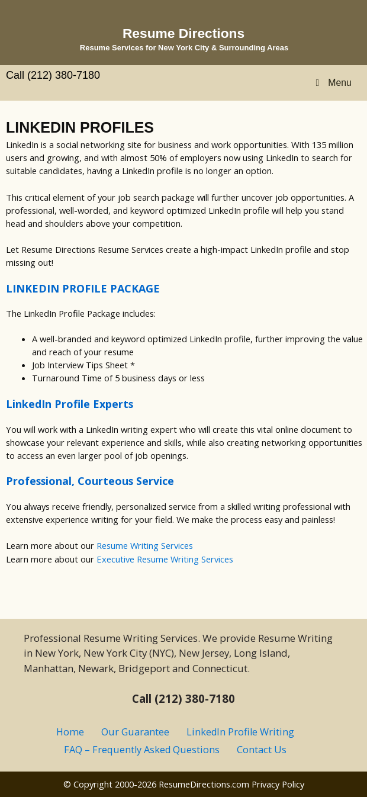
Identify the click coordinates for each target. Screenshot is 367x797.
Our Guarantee (135, 731)
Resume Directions (183, 33)
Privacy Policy (278, 784)
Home (70, 731)
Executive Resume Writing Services (164, 559)
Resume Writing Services (144, 545)
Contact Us (261, 749)
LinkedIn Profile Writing (240, 731)
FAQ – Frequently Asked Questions (142, 749)
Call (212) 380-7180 (53, 75)
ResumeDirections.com (204, 784)
